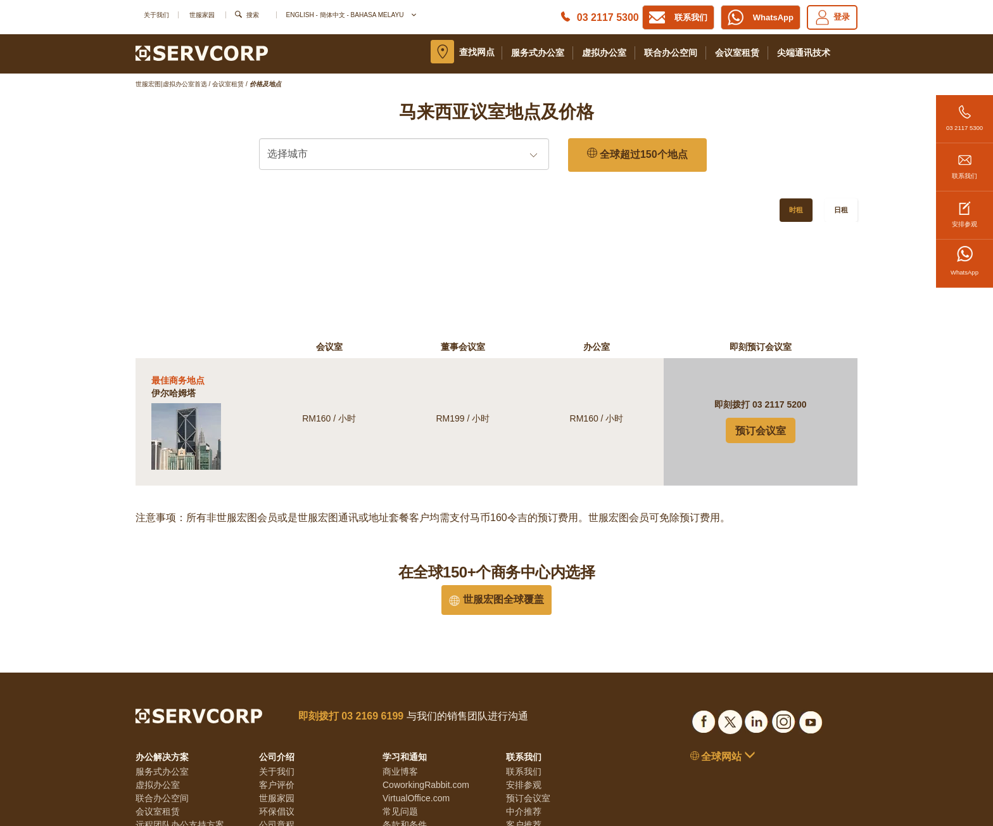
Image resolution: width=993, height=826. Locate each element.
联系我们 (964, 161)
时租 (796, 210)
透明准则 (276, 733)
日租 (841, 210)
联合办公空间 (670, 53)
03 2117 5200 (779, 299)
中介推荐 (523, 706)
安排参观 (964, 209)
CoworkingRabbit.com (426, 679)
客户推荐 (523, 719)
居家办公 (153, 733)
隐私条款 (400, 733)
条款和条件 (405, 719)
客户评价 (276, 679)
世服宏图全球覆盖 (496, 494)
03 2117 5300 (964, 113)
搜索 (252, 14)
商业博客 (400, 666)
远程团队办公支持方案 (180, 719)
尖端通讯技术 (803, 53)
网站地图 (400, 759)
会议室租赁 (737, 53)
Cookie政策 (405, 746)
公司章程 (276, 719)
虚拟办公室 (604, 53)
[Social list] (704, 614)
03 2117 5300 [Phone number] (608, 17)
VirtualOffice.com (416, 693)
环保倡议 (276, 706)
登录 (832, 17)
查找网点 (477, 52)
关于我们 (156, 14)
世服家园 (202, 14)
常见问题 (400, 706)
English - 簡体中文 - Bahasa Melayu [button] (350, 14)
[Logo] (202, 53)
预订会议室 (760, 325)
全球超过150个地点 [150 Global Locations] (637, 154)
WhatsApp (964, 261)
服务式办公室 (537, 53)
